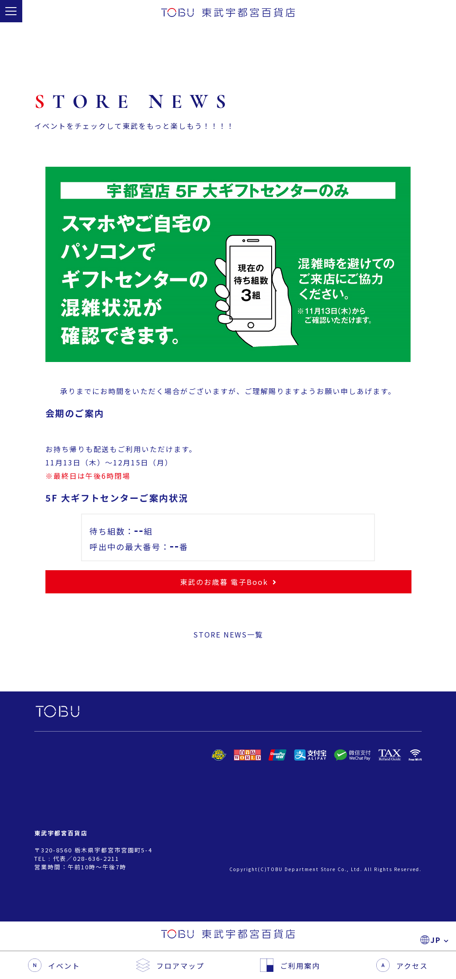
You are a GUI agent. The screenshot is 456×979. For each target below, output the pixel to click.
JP (437, 13)
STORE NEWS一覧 (228, 634)
